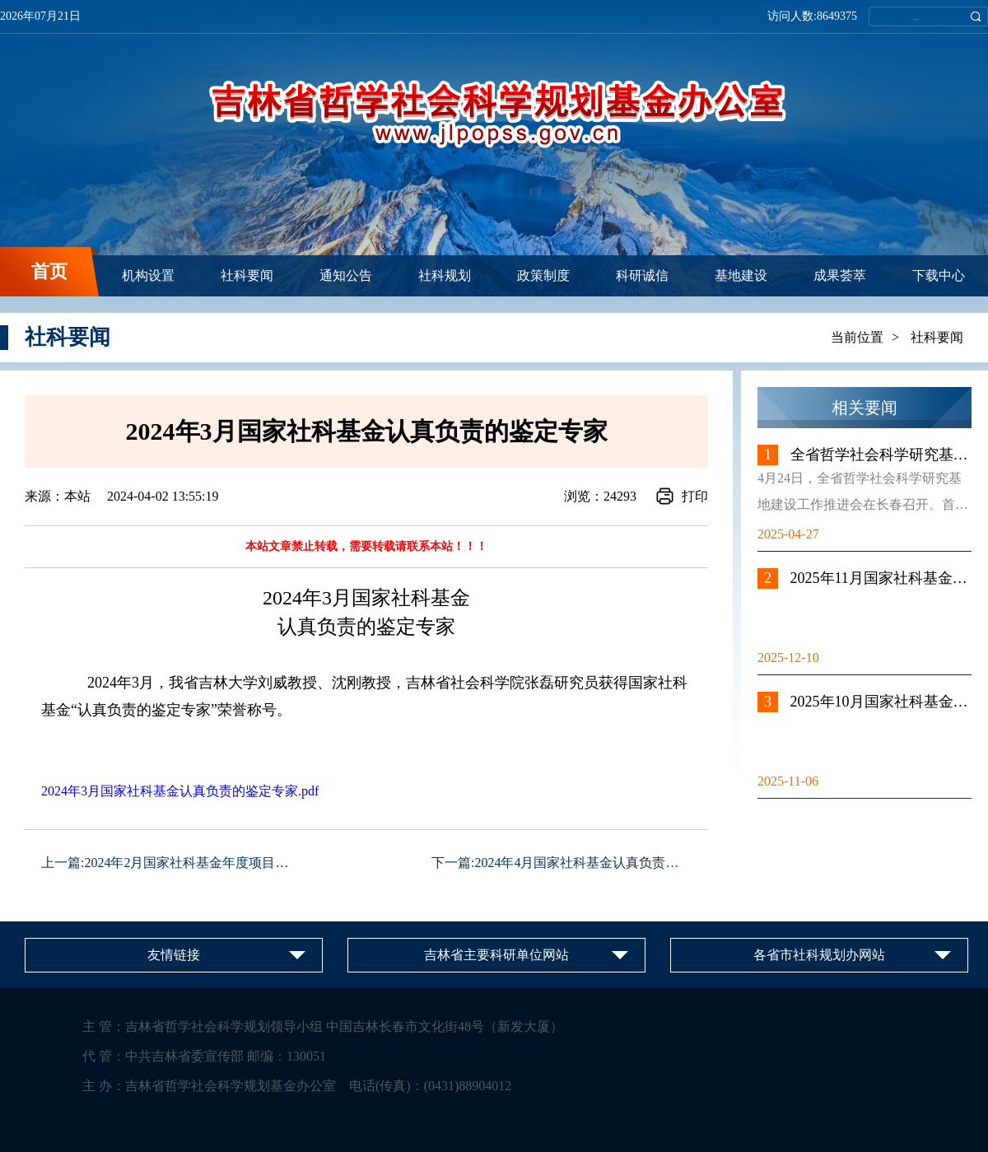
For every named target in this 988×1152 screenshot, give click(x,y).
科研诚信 (642, 275)
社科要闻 (247, 275)
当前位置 (857, 337)
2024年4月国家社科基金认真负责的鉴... (587, 863)
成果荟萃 (839, 275)
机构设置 (148, 275)
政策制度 (543, 275)
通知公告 (345, 275)
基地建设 (741, 275)
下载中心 (938, 275)
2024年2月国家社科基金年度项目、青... (197, 863)
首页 (49, 271)
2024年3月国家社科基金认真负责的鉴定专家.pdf (180, 791)
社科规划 (444, 275)
